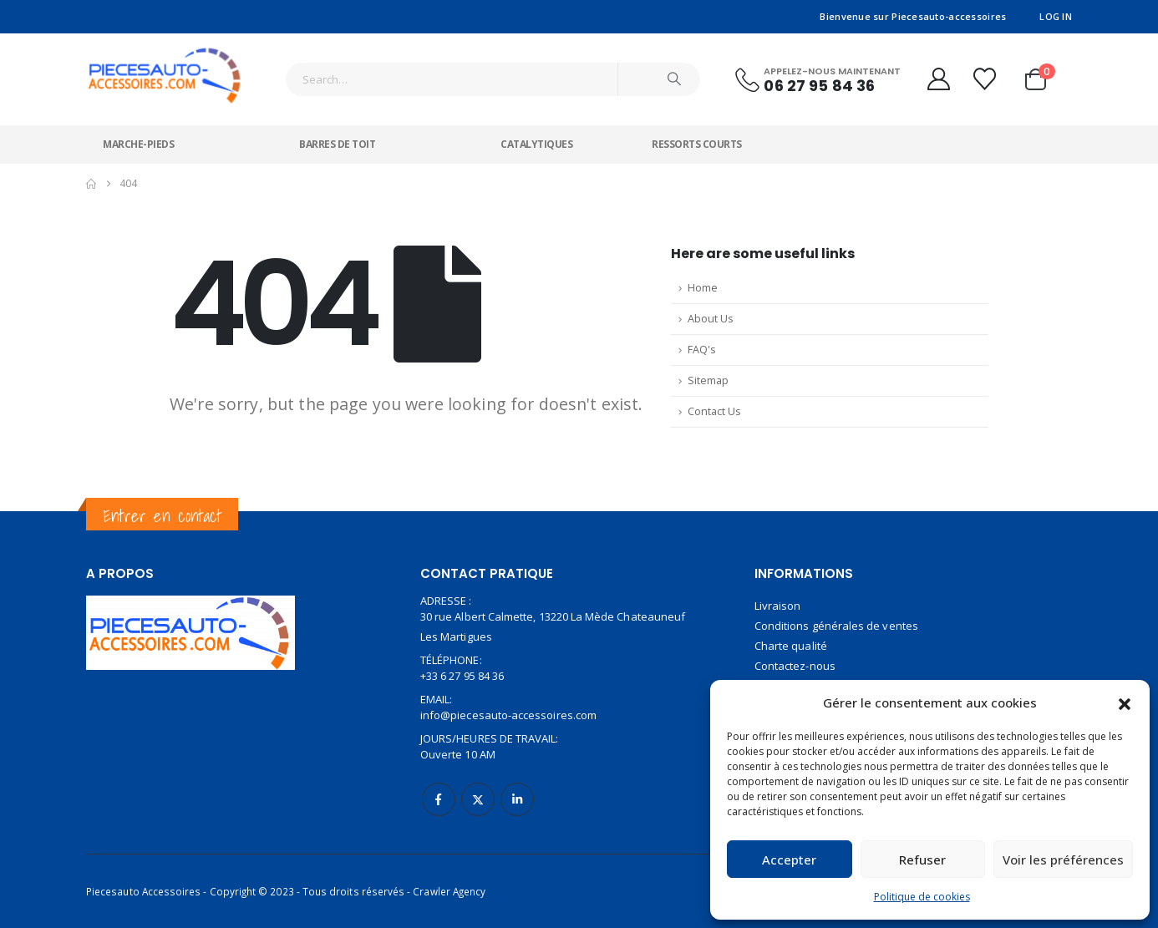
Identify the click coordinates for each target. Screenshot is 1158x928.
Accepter (789, 859)
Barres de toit (337, 144)
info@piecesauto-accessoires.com (508, 715)
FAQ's (702, 349)
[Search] (674, 79)
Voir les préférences (1063, 859)
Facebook (438, 799)
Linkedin (517, 799)
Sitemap (708, 380)
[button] (1124, 702)
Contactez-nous (794, 665)
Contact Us (714, 411)
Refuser (922, 859)
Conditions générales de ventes (836, 625)
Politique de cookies (922, 897)
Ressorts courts (697, 144)
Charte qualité (790, 645)
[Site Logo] (165, 68)
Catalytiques (536, 144)
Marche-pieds (138, 144)
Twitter (478, 799)
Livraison (777, 605)
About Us (711, 319)
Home (703, 288)
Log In (1055, 16)
